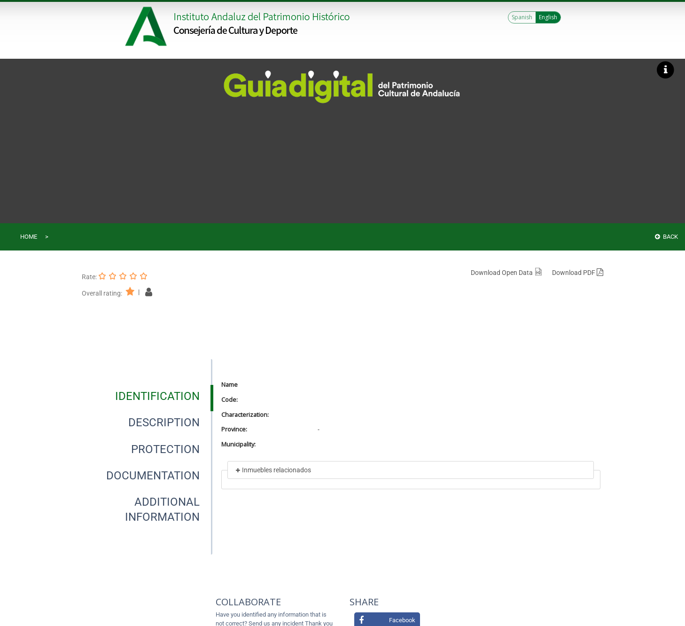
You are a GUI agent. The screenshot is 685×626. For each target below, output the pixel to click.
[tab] (157, 396)
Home (28, 236)
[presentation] (147, 396)
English (548, 17)
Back (666, 236)
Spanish (522, 17)
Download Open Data (507, 272)
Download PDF (577, 272)
